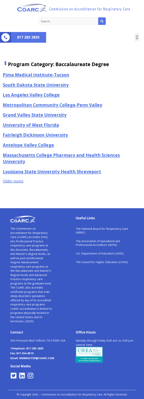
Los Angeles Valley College (31, 95)
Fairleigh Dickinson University (35, 135)
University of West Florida (31, 125)
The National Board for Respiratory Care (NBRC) (102, 230)
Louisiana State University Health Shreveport (52, 172)
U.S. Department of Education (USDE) (100, 253)
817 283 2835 (28, 37)
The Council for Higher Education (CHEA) (102, 262)
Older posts (13, 180)
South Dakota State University (36, 85)
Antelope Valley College (28, 145)
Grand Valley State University (35, 115)
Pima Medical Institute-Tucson (36, 75)
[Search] (102, 21)
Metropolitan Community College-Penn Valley (52, 105)
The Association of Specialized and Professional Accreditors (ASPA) (98, 243)
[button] (137, 37)
